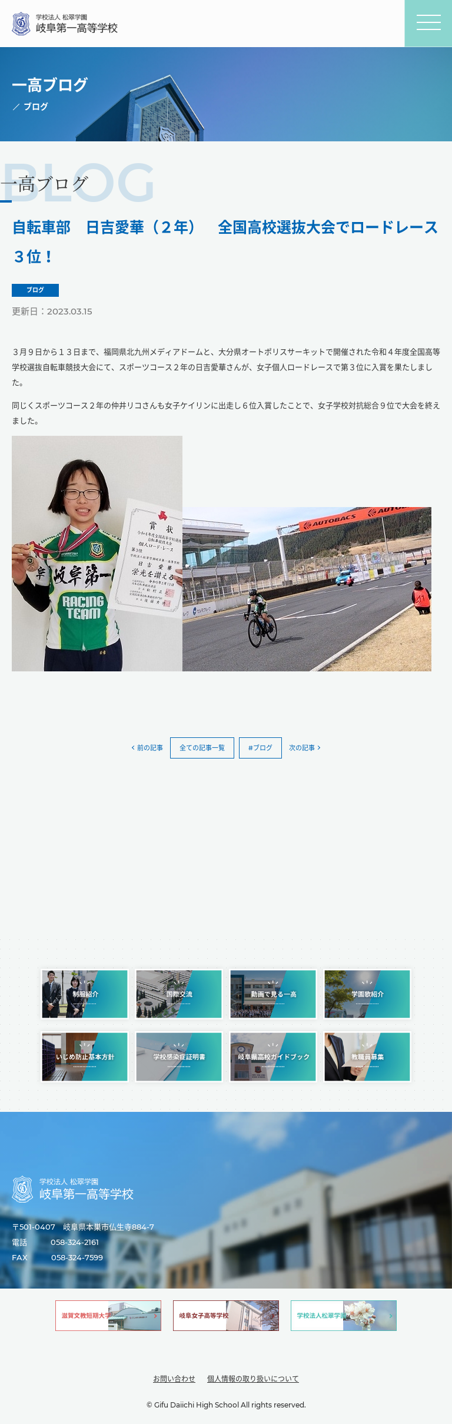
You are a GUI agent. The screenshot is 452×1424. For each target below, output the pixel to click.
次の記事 (302, 748)
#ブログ (260, 748)
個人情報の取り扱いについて (253, 1379)
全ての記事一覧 (202, 748)
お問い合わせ (174, 1379)
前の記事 (150, 748)
